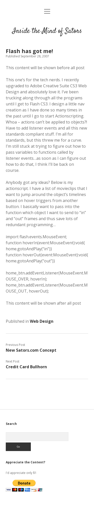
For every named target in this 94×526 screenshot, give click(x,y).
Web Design (41, 321)
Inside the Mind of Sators (47, 31)
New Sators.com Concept (31, 350)
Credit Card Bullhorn (26, 367)
